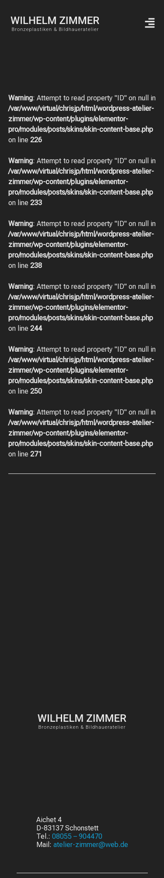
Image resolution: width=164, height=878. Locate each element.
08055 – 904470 (77, 836)
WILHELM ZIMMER (54, 20)
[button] (149, 23)
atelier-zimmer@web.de (90, 844)
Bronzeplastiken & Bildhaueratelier (55, 29)
